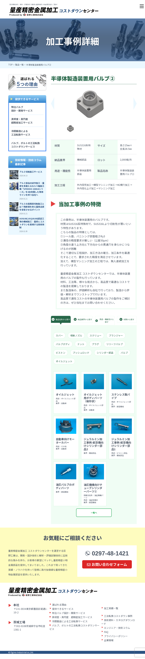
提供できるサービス (62, 614)
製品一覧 (19, 64)
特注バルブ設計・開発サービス (22, 108)
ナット (80, 344)
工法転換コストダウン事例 (118, 621)
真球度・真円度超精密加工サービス (22, 120)
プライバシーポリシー (116, 641)
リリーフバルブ (114, 344)
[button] (135, 103)
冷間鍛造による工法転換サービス (20, 132)
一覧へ (93, 517)
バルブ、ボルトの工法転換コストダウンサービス (25, 144)
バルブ (124, 352)
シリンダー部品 (105, 352)
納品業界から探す (83, 319)
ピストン (60, 352)
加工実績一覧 (111, 613)
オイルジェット (64, 361)
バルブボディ (63, 344)
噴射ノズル (76, 335)
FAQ (106, 637)
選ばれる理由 (59, 610)
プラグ (95, 344)
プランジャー (116, 335)
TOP (10, 64)
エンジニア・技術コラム (117, 633)
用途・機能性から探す (104, 320)
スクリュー (95, 335)
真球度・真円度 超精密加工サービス (72, 622)
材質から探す (127, 319)
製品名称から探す (61, 319)
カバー (59, 335)
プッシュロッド (81, 352)
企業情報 (108, 645)
